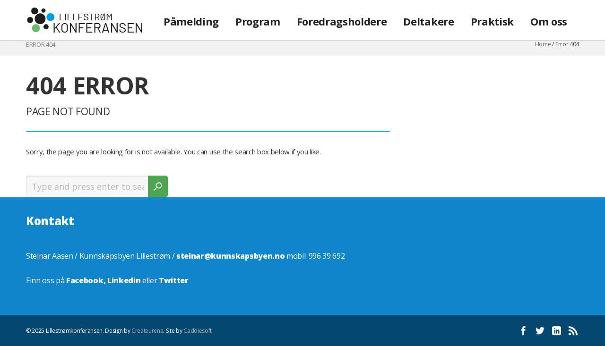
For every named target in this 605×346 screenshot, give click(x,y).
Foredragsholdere (342, 21)
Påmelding (191, 21)
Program (257, 21)
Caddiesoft (197, 331)
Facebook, (86, 280)
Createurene (147, 331)
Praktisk (492, 21)
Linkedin (123, 280)
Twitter (174, 280)
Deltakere (428, 21)
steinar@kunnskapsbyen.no (230, 256)
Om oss (548, 21)
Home (543, 44)
